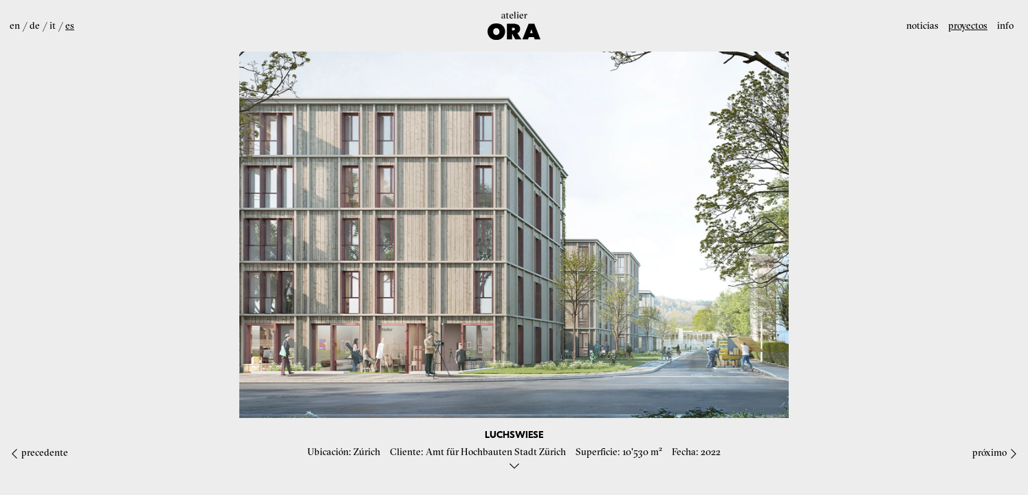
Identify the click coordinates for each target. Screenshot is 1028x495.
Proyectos (967, 25)
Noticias (922, 25)
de (35, 25)
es (69, 25)
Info (1005, 25)
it (53, 25)
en (15, 25)
